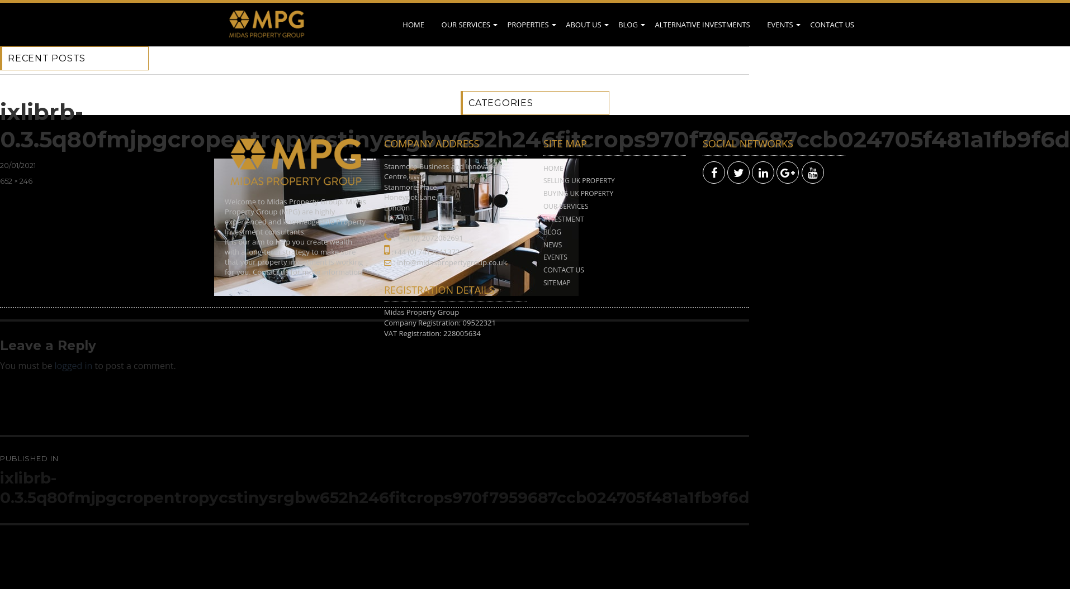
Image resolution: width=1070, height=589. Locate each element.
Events (780, 25)
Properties (527, 25)
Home (413, 25)
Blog (628, 25)
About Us (583, 25)
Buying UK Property (578, 193)
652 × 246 (16, 180)
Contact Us (832, 25)
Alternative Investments (702, 25)
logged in (74, 366)
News (552, 245)
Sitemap (557, 283)
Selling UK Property (579, 180)
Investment (563, 219)
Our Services (466, 25)
